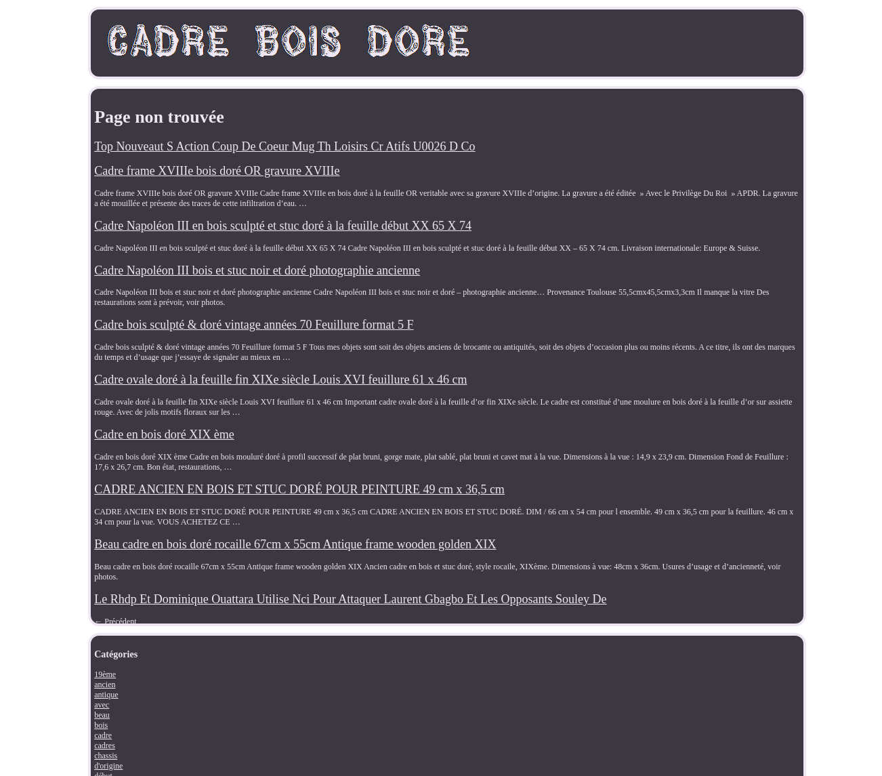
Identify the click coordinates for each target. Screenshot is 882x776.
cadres (104, 745)
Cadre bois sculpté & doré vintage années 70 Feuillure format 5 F (253, 324)
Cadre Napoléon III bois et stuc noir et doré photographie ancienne (257, 270)
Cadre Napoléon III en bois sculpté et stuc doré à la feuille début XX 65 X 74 (282, 225)
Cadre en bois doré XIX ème (164, 434)
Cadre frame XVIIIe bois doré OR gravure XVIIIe (216, 171)
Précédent (115, 621)
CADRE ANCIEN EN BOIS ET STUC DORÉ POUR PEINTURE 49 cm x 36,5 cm (299, 489)
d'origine (108, 766)
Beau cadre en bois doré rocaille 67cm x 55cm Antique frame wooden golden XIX (295, 544)
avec (101, 705)
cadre (103, 735)
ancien (104, 684)
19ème (105, 674)
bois (101, 725)
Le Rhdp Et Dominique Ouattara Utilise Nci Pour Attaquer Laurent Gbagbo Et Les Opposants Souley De (350, 599)
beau (102, 715)
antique (106, 694)
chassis (105, 755)
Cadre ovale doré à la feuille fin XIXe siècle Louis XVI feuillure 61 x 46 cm (280, 379)
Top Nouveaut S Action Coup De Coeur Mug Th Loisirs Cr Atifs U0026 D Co (284, 146)
